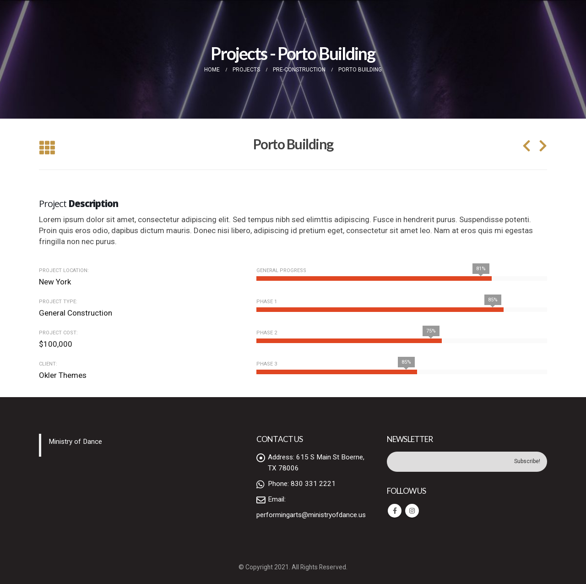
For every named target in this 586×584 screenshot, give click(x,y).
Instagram (412, 511)
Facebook (395, 511)
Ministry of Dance (75, 441)
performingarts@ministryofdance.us (311, 515)
